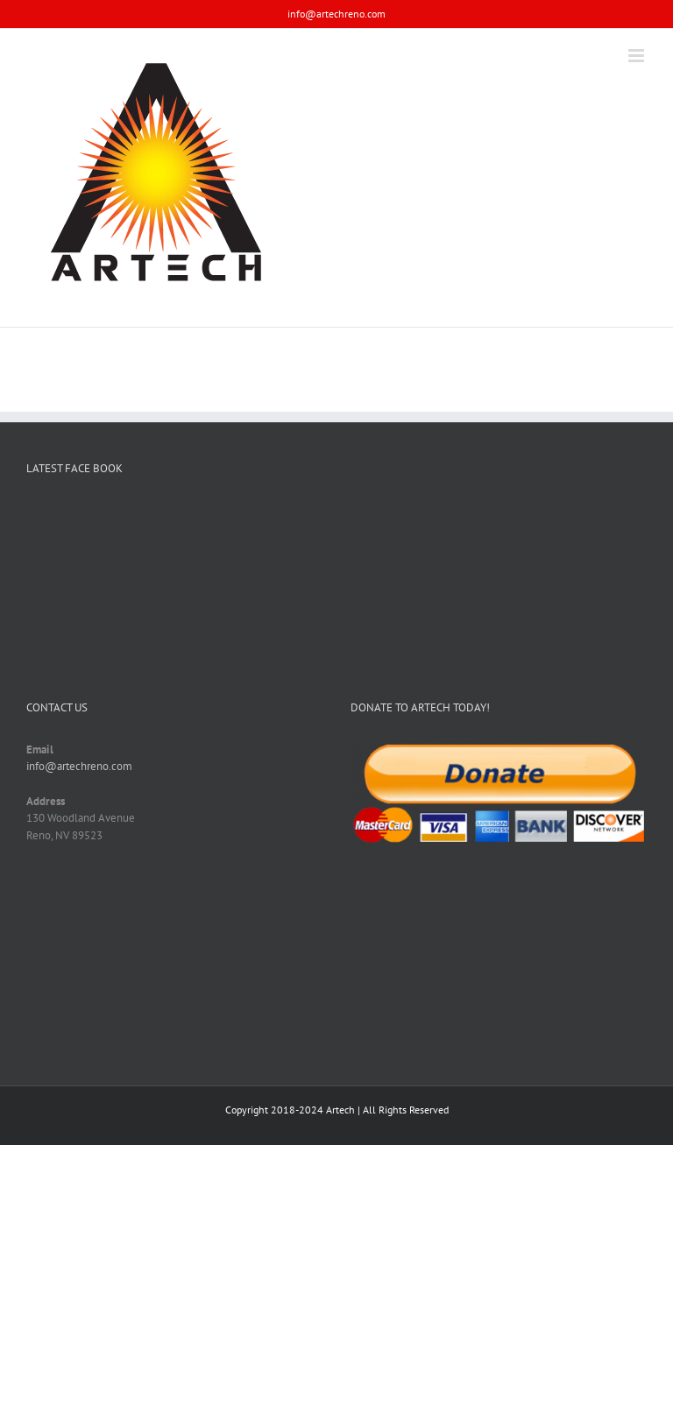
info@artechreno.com (336, 13)
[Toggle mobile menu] (637, 55)
